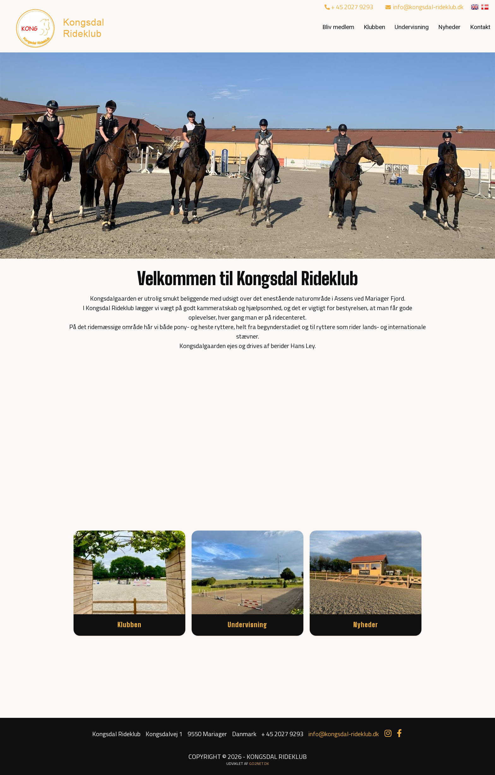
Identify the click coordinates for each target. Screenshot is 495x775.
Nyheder (449, 27)
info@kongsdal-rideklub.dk (424, 7)
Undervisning (412, 27)
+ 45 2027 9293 (349, 7)
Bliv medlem (338, 27)
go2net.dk (259, 763)
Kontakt (480, 27)
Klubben (374, 27)
